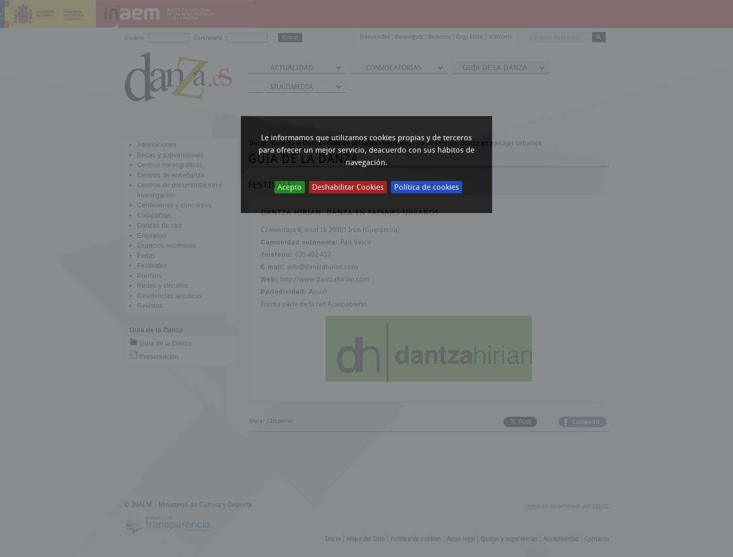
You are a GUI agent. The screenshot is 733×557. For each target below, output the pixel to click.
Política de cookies (426, 187)
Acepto (290, 187)
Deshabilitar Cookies (348, 187)
